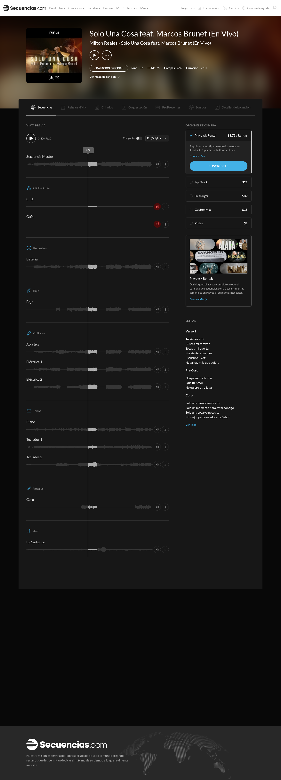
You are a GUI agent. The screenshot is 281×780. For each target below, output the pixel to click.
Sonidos (93, 8)
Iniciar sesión (209, 8)
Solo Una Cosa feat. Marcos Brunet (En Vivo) (166, 43)
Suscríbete (219, 166)
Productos (57, 8)
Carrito (231, 8)
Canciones (76, 8)
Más (144, 8)
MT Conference (126, 8)
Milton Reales (103, 43)
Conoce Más (197, 156)
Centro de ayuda (255, 8)
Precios (108, 8)
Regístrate (188, 8)
